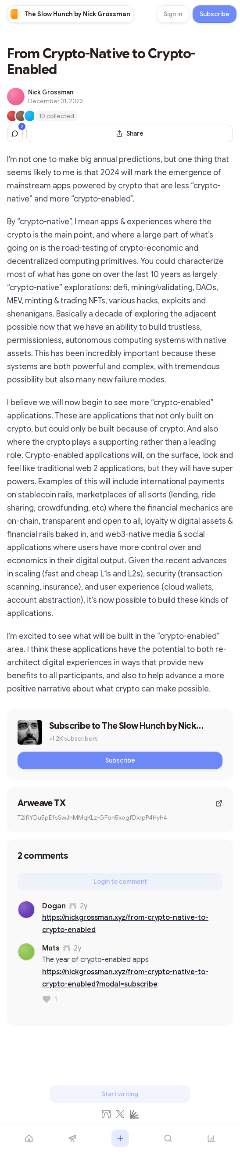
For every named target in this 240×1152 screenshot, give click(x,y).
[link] (70, 14)
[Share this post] (129, 133)
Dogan (54, 906)
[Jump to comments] (15, 133)
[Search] (168, 1138)
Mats (51, 948)
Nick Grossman (50, 92)
